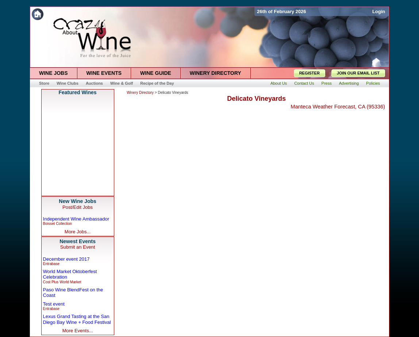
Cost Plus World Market (62, 282)
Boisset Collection (57, 224)
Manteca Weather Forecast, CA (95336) (338, 107)
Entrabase (51, 264)
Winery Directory (140, 93)
